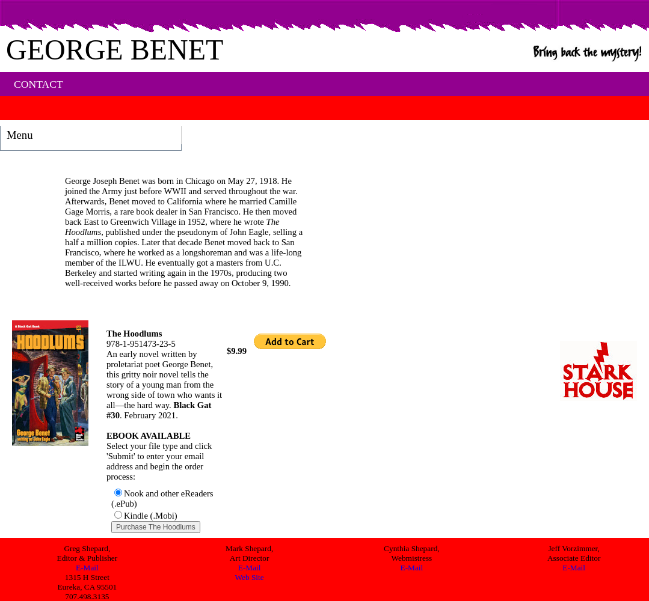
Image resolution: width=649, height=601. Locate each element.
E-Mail (87, 567)
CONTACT (38, 84)
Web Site (249, 577)
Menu (20, 135)
